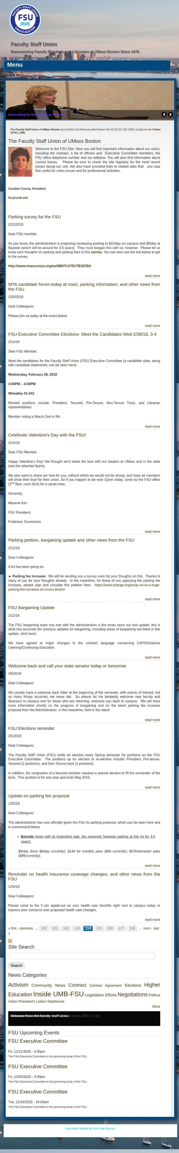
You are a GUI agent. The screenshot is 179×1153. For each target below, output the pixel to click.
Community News (48, 985)
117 (121, 928)
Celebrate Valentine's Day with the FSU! (47, 434)
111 (55, 928)
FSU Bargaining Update (31, 607)
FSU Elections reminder (31, 728)
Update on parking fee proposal (38, 795)
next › (147, 928)
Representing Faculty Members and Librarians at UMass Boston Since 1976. (75, 52)
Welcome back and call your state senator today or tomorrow (67, 665)
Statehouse (55, 1001)
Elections (133, 985)
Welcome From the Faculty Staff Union (40, 1016)
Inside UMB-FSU (58, 994)
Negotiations (133, 994)
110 (44, 928)
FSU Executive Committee (37, 1041)
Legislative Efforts (101, 995)
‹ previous (25, 928)
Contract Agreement (105, 985)
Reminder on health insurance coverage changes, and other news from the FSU (84, 876)
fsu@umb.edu (144, 129)
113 (77, 928)
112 (66, 928)
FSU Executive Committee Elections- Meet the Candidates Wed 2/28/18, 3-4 (82, 334)
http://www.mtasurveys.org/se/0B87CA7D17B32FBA (49, 266)
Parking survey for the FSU (34, 216)
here (72, 365)
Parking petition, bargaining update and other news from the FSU (71, 540)
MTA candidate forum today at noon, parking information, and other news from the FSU (84, 287)
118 (132, 928)
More (156, 1006)
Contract (77, 985)
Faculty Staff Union (34, 44)
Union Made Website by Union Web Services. (90, 1128)
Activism (18, 985)
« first (12, 928)
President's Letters (32, 1001)
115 (99, 928)
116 (110, 928)
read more (152, 276)
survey (96, 252)
